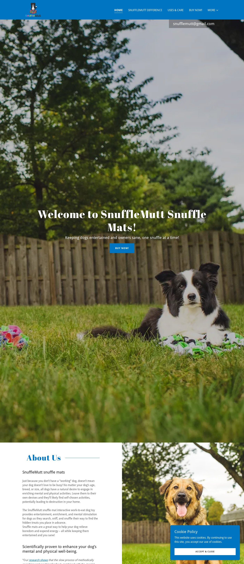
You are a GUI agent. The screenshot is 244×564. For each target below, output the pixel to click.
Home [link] (118, 10)
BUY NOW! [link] (195, 10)
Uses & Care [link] (176, 10)
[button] (213, 10)
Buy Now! (122, 248)
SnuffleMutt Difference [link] (145, 10)
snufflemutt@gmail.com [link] (193, 24)
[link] (33, 9)
